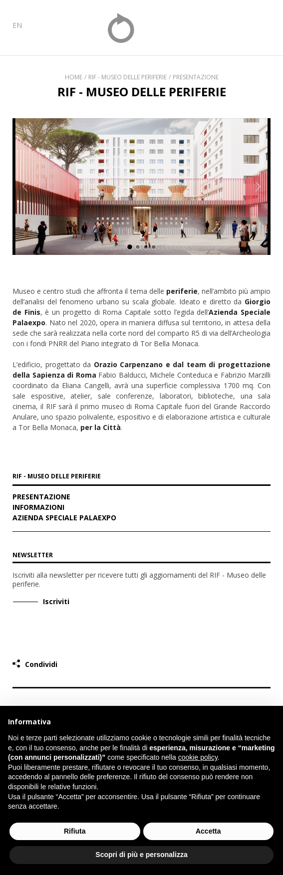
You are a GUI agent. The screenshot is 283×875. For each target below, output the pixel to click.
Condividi (41, 664)
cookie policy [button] (198, 757)
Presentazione (196, 77)
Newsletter (32, 555)
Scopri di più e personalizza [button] (141, 855)
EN (17, 25)
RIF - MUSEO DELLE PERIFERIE (56, 476)
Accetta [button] (208, 831)
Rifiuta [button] (75, 831)
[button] (24, 186)
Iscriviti (56, 601)
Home (73, 77)
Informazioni (38, 508)
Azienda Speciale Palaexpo (64, 518)
